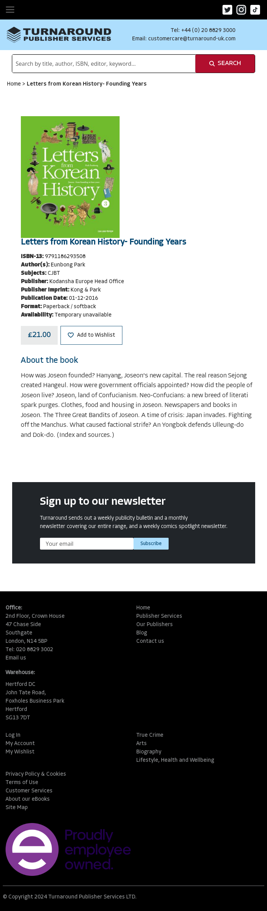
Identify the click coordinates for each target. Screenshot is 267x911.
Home (14, 84)
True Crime (149, 735)
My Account (20, 743)
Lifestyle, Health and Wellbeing (175, 760)
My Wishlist (20, 752)
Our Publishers (154, 625)
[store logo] (59, 35)
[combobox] (103, 64)
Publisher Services (159, 616)
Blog (141, 633)
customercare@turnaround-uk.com (191, 39)
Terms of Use (22, 782)
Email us (16, 658)
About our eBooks (28, 799)
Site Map (17, 807)
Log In (13, 735)
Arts (141, 743)
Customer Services (29, 791)
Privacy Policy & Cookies (36, 774)
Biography (148, 752)
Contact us (150, 641)
